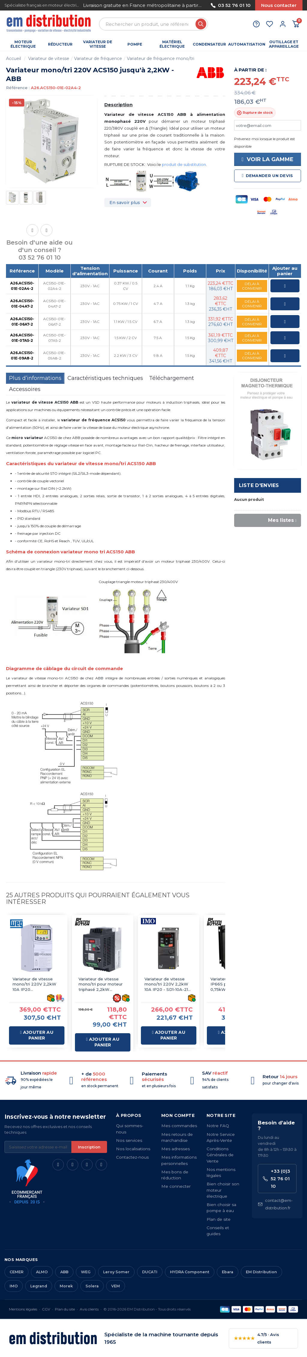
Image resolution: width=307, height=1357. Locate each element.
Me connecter (176, 1186)
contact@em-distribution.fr (275, 1204)
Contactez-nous (132, 1157)
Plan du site (65, 1309)
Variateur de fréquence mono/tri (160, 58)
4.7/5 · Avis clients (256, 1338)
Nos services (129, 1140)
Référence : (18, 87)
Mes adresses (175, 1148)
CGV (46, 1309)
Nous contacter (279, 5)
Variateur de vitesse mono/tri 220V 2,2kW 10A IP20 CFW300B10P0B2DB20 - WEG (37, 984)
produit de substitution (184, 164)
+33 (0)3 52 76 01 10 (276, 1178)
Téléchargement (171, 378)
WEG (86, 1272)
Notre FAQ (218, 1125)
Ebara (227, 1272)
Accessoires (24, 389)
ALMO (42, 1272)
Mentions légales (23, 1309)
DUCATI (149, 1272)
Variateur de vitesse (48, 58)
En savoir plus (124, 202)
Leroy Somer (116, 1272)
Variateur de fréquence (98, 58)
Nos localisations (133, 1148)
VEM (115, 1286)
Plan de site (219, 1219)
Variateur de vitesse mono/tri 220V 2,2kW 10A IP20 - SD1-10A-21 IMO (166, 984)
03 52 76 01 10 (231, 5)
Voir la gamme (268, 159)
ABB (64, 1272)
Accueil (13, 58)
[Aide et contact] (256, 24)
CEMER (16, 1272)
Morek (66, 1286)
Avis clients (89, 1309)
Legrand (38, 1286)
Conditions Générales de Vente (220, 1154)
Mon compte (178, 1115)
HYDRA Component (189, 1272)
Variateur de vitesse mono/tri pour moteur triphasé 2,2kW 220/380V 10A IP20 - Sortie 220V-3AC (101, 984)
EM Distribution (261, 1272)
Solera (92, 1286)
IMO (14, 1286)
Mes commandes (179, 1125)
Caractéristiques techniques (105, 378)
